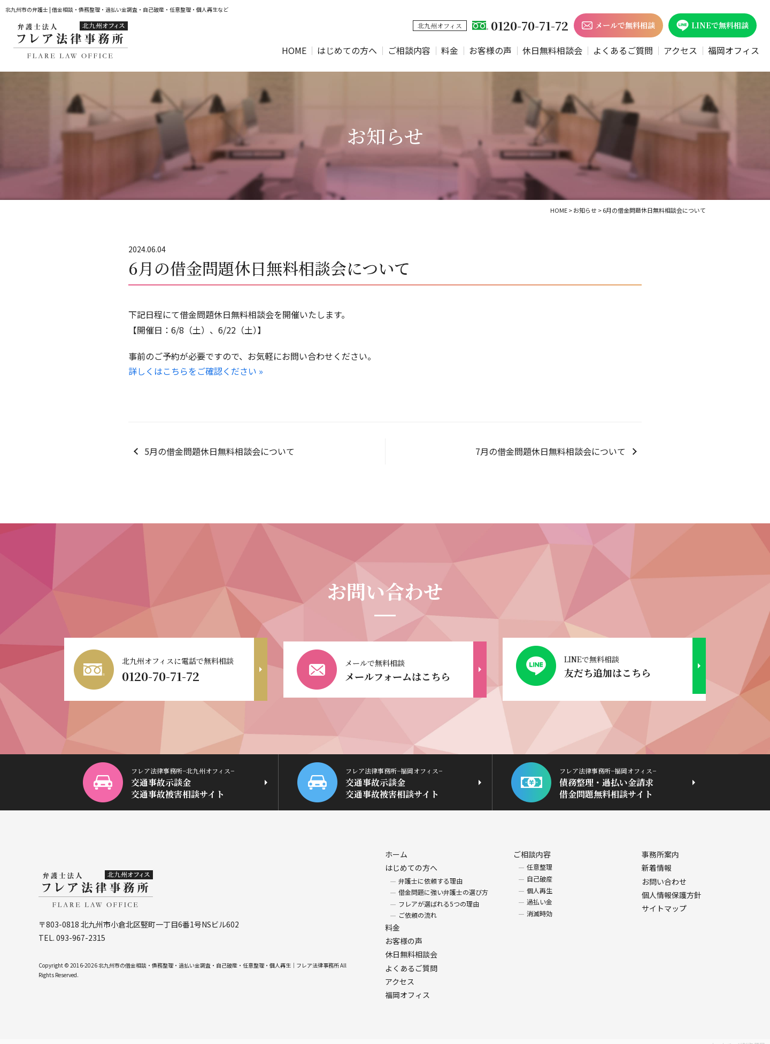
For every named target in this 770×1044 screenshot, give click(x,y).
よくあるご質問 (623, 50)
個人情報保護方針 (672, 888)
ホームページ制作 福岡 (737, 1038)
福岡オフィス (733, 50)
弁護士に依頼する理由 (430, 873)
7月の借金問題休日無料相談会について (550, 451)
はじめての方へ (347, 50)
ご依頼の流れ (417, 907)
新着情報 (657, 860)
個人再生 (539, 882)
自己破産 (539, 871)
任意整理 (539, 859)
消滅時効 (539, 906)
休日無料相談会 (552, 50)
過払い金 (539, 894)
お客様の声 (490, 50)
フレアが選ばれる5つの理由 (438, 896)
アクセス (680, 50)
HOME (294, 50)
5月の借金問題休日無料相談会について (219, 451)
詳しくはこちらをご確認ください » (195, 371)
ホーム (396, 847)
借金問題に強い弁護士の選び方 (443, 885)
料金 (449, 50)
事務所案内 (660, 847)
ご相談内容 (409, 50)
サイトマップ (664, 901)
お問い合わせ (664, 874)
